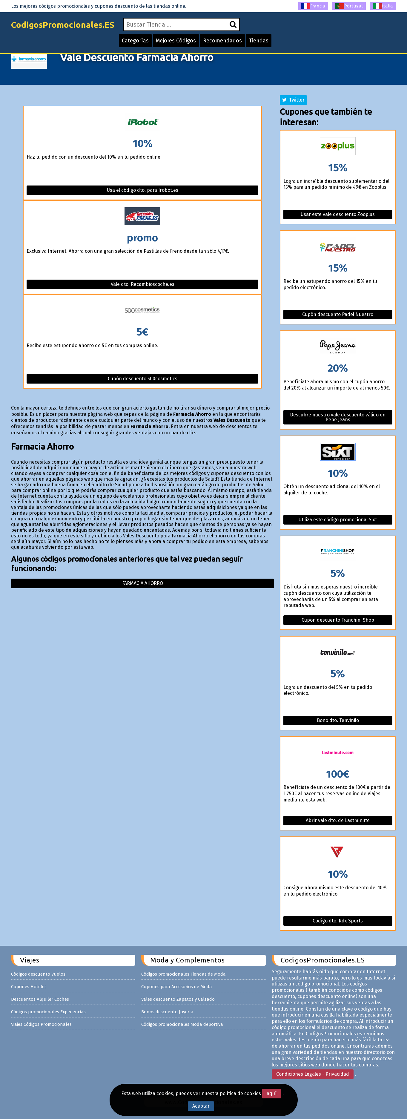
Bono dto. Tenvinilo (338, 720)
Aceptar (201, 1106)
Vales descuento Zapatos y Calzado (178, 999)
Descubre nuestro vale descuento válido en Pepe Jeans (338, 417)
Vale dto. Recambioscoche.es (142, 284)
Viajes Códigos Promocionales (41, 1024)
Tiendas (258, 40)
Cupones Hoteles (29, 986)
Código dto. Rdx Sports (338, 921)
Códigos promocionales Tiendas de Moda (183, 974)
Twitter (293, 100)
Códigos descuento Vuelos (38, 974)
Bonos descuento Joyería (167, 1011)
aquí (272, 1093)
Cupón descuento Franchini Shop (338, 620)
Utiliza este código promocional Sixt (338, 519)
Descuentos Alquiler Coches (40, 999)
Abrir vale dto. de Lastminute (338, 820)
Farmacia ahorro (142, 583)
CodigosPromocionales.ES (62, 24)
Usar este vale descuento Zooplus (338, 214)
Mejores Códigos (176, 40)
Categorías (135, 40)
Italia (383, 6)
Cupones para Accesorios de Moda (176, 986)
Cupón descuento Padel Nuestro (337, 314)
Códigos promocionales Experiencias (48, 1011)
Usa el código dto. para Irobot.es (142, 190)
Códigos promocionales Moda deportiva (182, 1024)
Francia (313, 6)
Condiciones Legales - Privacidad (312, 1074)
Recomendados (222, 40)
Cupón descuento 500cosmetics (142, 378)
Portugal (349, 6)
